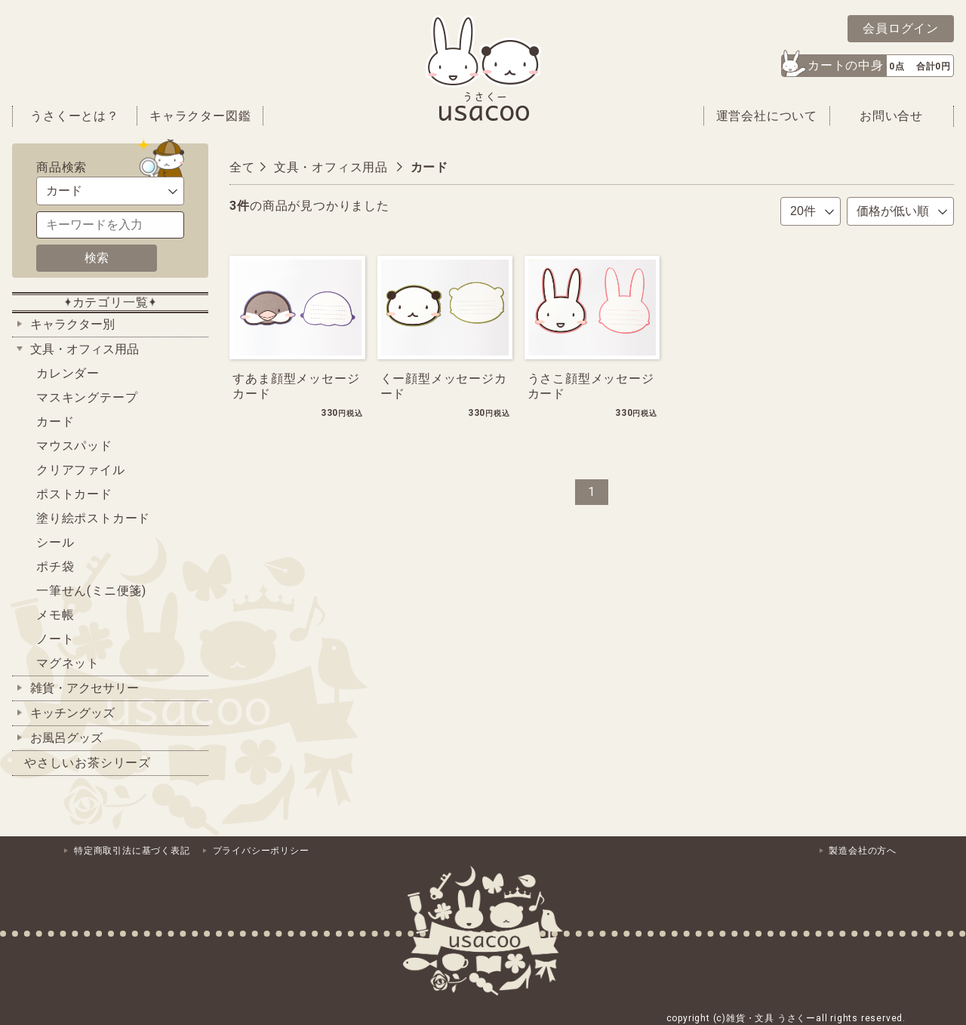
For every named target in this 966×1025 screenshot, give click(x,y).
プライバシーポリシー (261, 850)
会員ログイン (901, 28)
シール (55, 542)
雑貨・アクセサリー (84, 688)
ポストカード (74, 494)
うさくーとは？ (74, 116)
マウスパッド (74, 446)
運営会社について (766, 116)
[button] (867, 65)
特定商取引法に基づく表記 (132, 850)
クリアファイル (80, 470)
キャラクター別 (72, 324)
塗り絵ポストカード (93, 518)
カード (55, 421)
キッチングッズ (72, 712)
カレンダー (68, 373)
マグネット (68, 663)
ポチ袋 (55, 566)
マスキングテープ (86, 397)
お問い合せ (891, 116)
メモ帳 (55, 615)
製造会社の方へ (863, 850)
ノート (55, 639)
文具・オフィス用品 (84, 349)
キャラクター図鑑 (200, 116)
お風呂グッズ (66, 737)
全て (242, 167)
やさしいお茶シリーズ (87, 763)
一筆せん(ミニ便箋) (91, 590)
